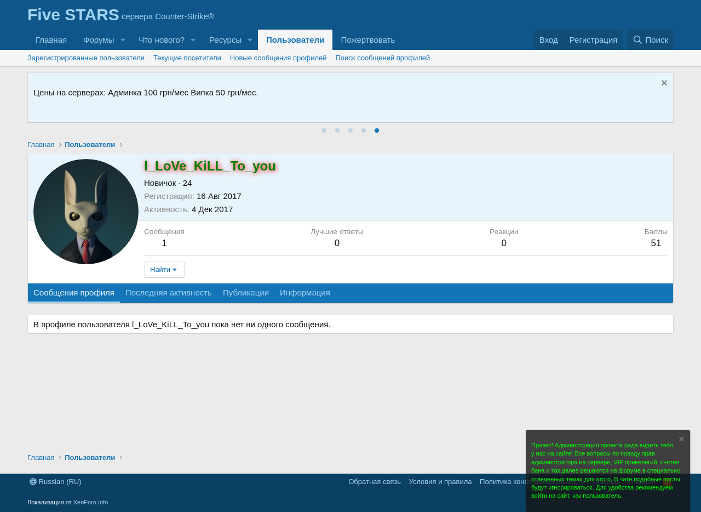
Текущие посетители (187, 58)
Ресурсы (225, 39)
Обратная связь (374, 481)
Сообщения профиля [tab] (73, 292)
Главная (51, 39)
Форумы (98, 39)
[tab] (324, 130)
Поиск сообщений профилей (383, 58)
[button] (122, 40)
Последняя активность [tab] (168, 292)
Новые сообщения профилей (278, 58)
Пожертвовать (368, 39)
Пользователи (295, 39)
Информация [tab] (305, 292)
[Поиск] (650, 40)
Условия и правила (440, 481)
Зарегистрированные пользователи (86, 58)
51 (656, 243)
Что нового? (162, 39)
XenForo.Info (90, 502)
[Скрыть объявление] (663, 84)
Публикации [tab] (246, 292)
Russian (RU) (56, 481)
